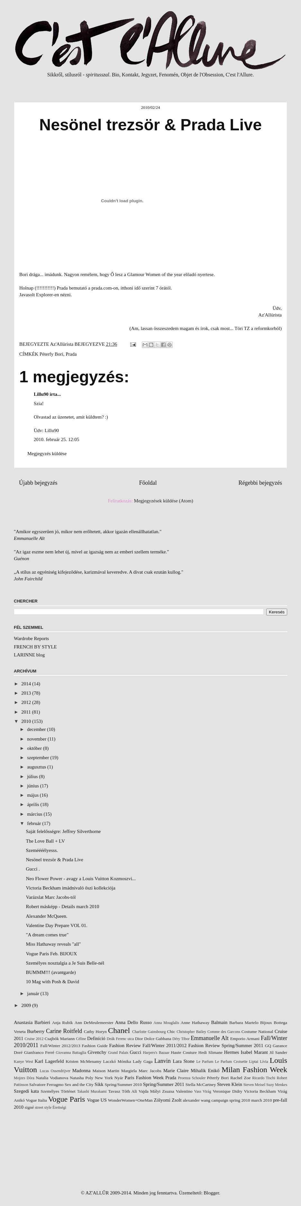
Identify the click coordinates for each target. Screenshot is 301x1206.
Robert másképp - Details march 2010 (62, 906)
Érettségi (59, 1107)
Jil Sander (278, 1052)
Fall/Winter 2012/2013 (60, 1045)
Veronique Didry (227, 1091)
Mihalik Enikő (205, 1070)
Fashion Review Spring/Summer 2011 (225, 1045)
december (37, 729)
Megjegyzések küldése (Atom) (163, 500)
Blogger (211, 1192)
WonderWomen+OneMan (130, 1100)
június (33, 785)
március (35, 814)
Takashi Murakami (92, 1091)
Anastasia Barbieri (32, 1022)
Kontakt (130, 74)
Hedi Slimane (210, 1052)
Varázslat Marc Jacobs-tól (51, 897)
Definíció (96, 1038)
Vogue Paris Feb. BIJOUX (51, 953)
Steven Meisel (254, 1084)
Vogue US (97, 1100)
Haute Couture (184, 1052)
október (35, 748)
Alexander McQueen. (47, 916)
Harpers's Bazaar (156, 1052)
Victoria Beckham (260, 1091)
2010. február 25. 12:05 (56, 439)
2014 (26, 683)
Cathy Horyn (95, 1031)
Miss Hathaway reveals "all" (53, 944)
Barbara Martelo (244, 1022)
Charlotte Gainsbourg (149, 1031)
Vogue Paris (66, 1099)
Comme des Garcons (223, 1031)
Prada (71, 354)
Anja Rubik (62, 1022)
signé (29, 1107)
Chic (171, 1031)
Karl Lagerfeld (49, 1061)
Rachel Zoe (240, 1077)
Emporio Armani (245, 1038)
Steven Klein (229, 1084)
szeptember (38, 757)
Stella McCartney (201, 1084)
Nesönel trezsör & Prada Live (54, 859)
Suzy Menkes (276, 1084)
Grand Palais (118, 1052)
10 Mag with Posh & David (52, 981)
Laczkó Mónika (117, 1061)
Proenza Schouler (191, 1078)
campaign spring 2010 (230, 1100)
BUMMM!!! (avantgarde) (51, 972)
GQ (268, 1045)
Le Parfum (204, 1061)
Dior (139, 1038)
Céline (81, 1039)
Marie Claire (176, 1070)
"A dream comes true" (47, 934)
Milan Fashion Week (254, 1069)
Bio (115, 74)
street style (43, 1107)
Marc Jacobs (150, 1070)
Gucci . (33, 869)
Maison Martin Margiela (115, 1070)
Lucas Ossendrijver (55, 1071)
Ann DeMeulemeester (94, 1022)
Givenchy (96, 1052)
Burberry (35, 1031)
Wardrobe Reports (31, 638)
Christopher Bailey (191, 1031)
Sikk (99, 1084)
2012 (26, 702)
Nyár (118, 1077)
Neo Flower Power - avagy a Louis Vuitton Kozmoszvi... (81, 878)
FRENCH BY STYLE (35, 646)
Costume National (257, 1031)
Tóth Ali (129, 1091)
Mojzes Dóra (24, 1078)
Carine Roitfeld (64, 1031)
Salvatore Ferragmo (46, 1084)
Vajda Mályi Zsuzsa (156, 1091)
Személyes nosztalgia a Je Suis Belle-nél (65, 963)
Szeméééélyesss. (42, 850)
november (37, 739)
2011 (26, 712)
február (34, 823)
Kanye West (23, 1061)
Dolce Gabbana (157, 1038)
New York (104, 1077)
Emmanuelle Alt (210, 1038)
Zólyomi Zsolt (167, 1100)
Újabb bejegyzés (38, 483)
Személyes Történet (58, 1091)
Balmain (219, 1022)
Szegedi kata (26, 1091)
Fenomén (168, 74)
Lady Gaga (143, 1061)
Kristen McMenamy (83, 1061)
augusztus (37, 766)
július (33, 776)
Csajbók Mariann (60, 1038)
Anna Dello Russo (133, 1022)
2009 (26, 1005)
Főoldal (148, 483)
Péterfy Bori (51, 354)
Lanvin (162, 1061)
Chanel (119, 1030)
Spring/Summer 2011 (163, 1084)
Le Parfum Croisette (231, 1061)
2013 (26, 693)
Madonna (81, 1070)
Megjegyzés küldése (47, 453)
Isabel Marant (254, 1052)
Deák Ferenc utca (120, 1039)
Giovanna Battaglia (71, 1052)
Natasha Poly (81, 1077)
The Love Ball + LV (45, 841)
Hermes (231, 1052)
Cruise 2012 (34, 1039)
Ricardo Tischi (263, 1078)
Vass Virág (202, 1091)
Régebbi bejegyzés (260, 483)
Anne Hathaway (195, 1022)
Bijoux (266, 1022)
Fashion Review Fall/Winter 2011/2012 (148, 1045)
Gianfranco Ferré (39, 1052)
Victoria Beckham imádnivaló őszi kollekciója (70, 887)
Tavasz (114, 1091)
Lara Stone (183, 1061)
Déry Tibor (180, 1039)
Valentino (184, 1091)
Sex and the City (79, 1084)
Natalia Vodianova (52, 1077)
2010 (26, 721)
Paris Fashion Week (144, 1077)
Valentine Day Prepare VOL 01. (56, 925)
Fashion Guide (95, 1045)
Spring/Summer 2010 (123, 1084)
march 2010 (261, 1100)
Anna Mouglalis (166, 1022)
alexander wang (196, 1100)
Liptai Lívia (258, 1061)
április (33, 804)
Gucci (135, 1052)
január (33, 993)
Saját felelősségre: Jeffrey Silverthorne (63, 831)
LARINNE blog (29, 654)
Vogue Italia (36, 1100)
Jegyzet (148, 74)
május (33, 795)
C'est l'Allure (239, 74)
